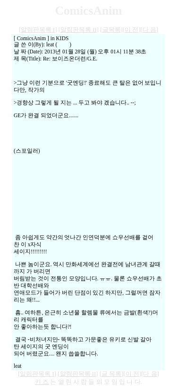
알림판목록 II (78, 29)
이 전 (131, 29)
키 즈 (42, 382)
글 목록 (111, 374)
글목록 (111, 29)
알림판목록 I (38, 29)
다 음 (149, 29)
